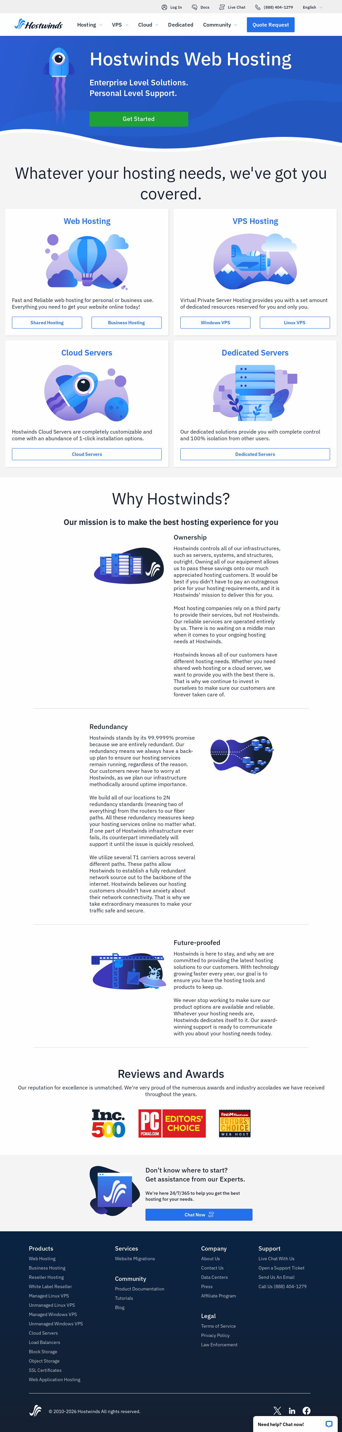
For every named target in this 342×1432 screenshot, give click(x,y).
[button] (295, 1422)
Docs (200, 7)
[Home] (38, 24)
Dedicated (180, 24)
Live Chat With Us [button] (276, 1259)
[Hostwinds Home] (35, 1411)
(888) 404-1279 (274, 7)
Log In (172, 7)
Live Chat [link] (232, 7)
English (314, 7)
